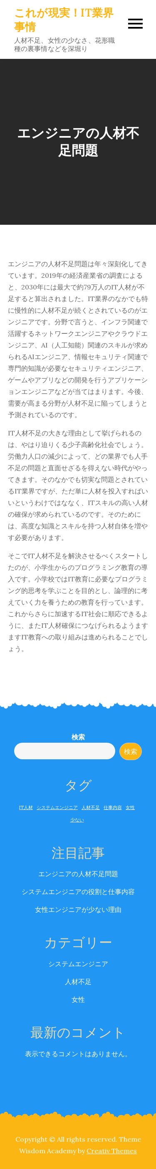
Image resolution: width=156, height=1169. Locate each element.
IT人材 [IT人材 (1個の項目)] (26, 807)
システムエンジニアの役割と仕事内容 (78, 891)
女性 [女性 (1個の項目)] (130, 807)
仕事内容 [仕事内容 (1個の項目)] (113, 807)
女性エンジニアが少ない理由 (78, 909)
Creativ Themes (112, 1151)
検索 (78, 737)
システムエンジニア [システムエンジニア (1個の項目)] (57, 807)
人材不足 (78, 981)
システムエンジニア (78, 964)
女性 (78, 999)
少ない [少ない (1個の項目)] (77, 820)
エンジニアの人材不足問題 (78, 874)
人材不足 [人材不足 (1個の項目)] (91, 807)
